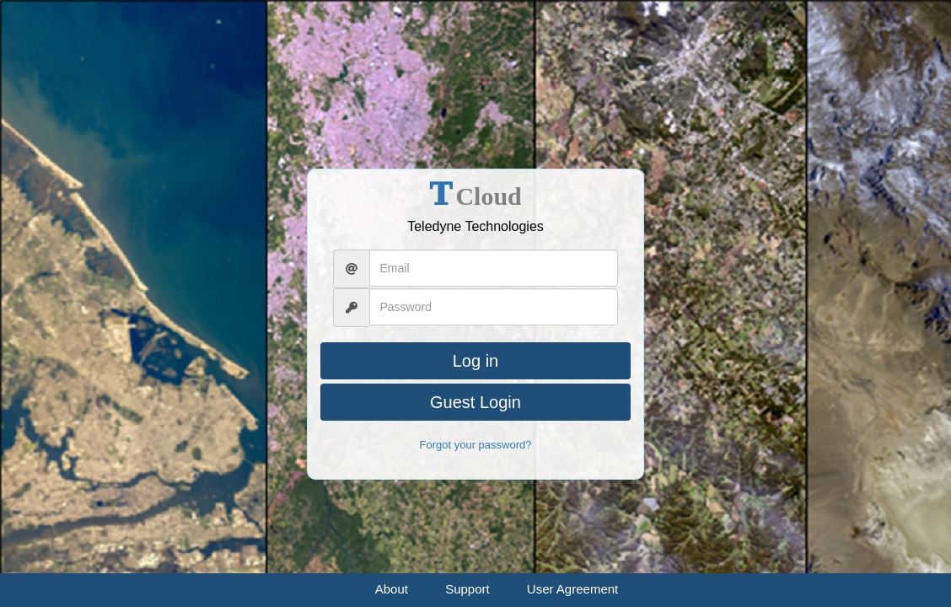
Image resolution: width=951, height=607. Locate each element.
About (391, 589)
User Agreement (572, 589)
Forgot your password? (476, 444)
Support (467, 589)
